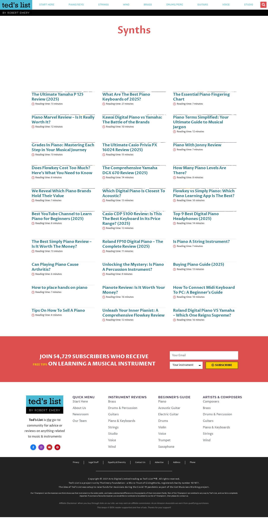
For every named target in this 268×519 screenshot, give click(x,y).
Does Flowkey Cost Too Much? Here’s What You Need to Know (62, 170)
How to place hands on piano (59, 287)
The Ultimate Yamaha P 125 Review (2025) (57, 97)
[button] (263, 5)
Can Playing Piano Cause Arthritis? (55, 267)
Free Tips (40, 364)
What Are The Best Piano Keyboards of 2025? (126, 97)
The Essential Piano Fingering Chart (201, 97)
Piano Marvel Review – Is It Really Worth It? (63, 120)
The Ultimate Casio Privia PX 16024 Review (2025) (129, 147)
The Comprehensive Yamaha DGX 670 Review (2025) (129, 170)
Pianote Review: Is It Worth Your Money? (133, 290)
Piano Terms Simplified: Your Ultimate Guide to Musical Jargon (201, 122)
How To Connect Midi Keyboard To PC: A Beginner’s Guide (204, 290)
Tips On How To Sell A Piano (58, 310)
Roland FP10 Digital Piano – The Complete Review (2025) (132, 244)
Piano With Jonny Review (197, 145)
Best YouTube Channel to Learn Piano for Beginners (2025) (62, 216)
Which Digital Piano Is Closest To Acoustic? (133, 193)
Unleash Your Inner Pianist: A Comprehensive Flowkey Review (133, 313)
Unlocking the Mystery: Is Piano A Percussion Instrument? (133, 267)
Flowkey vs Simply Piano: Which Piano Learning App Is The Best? (204, 193)
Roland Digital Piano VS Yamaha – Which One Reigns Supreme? (203, 313)
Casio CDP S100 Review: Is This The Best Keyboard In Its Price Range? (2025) (132, 218)
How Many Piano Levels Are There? (199, 170)
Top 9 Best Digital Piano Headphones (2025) (196, 216)
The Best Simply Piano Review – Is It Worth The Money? (62, 244)
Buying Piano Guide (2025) (198, 264)
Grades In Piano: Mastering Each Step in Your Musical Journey (63, 147)
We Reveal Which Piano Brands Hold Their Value (61, 193)
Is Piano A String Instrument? (201, 241)
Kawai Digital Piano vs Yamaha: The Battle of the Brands (132, 120)
